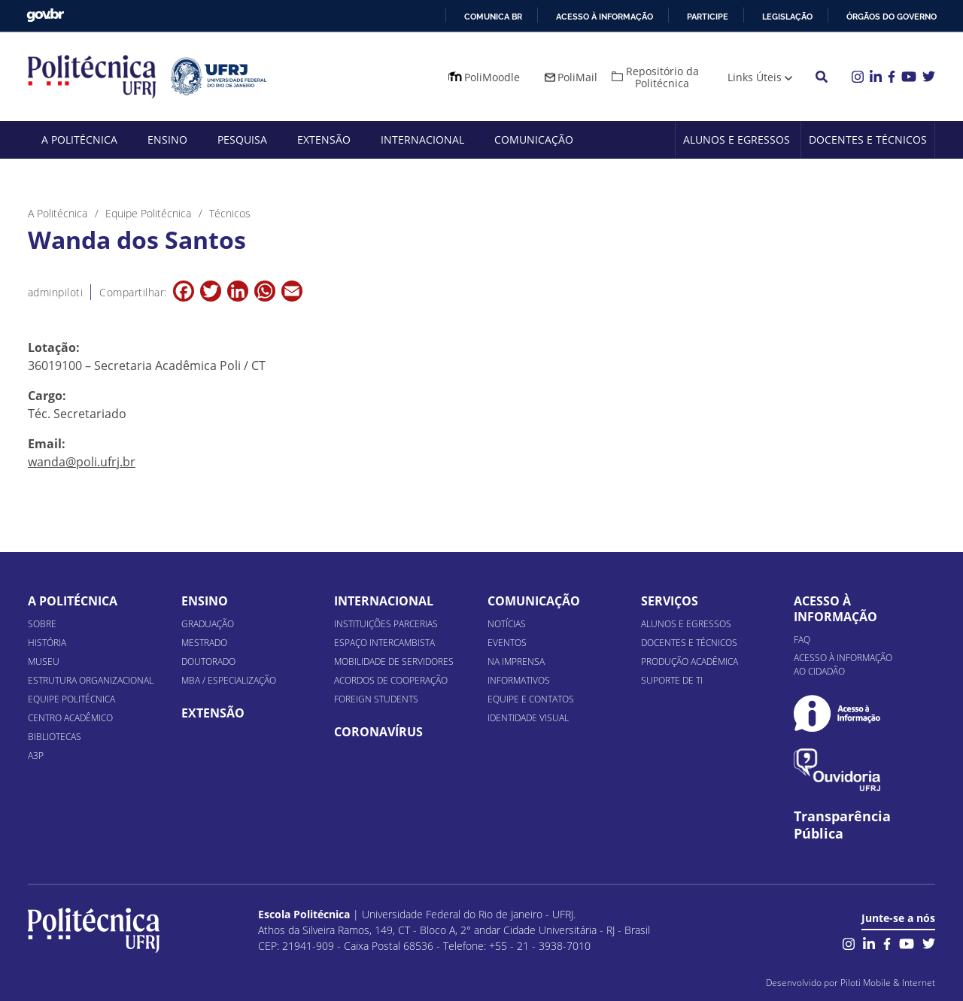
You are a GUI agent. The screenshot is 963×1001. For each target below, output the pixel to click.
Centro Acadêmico (70, 717)
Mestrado (204, 642)
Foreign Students (376, 699)
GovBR (45, 15)
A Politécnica (79, 139)
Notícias (507, 623)
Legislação (787, 16)
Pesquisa (242, 139)
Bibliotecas (54, 736)
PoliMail (577, 77)
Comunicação (533, 139)
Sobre (42, 623)
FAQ (802, 639)
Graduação (207, 623)
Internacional (422, 139)
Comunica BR (493, 16)
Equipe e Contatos (531, 699)
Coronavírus (378, 731)
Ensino (167, 139)
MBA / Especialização (228, 680)
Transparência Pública (842, 825)
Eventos (507, 642)
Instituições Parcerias (386, 623)
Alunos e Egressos (736, 139)
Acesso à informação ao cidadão (843, 664)
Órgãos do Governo (891, 16)
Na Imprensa (516, 661)
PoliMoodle (492, 77)
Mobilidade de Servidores (394, 661)
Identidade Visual (528, 717)
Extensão (324, 139)
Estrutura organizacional (90, 680)
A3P (36, 755)
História (47, 642)
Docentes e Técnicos (868, 139)
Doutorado (208, 661)
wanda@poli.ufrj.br (81, 461)
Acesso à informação (604, 16)
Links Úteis (755, 77)
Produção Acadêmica (689, 661)
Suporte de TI (672, 680)
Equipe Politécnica (71, 699)
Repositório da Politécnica (662, 77)
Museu (43, 661)
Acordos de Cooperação (391, 680)
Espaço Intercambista (384, 642)
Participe (707, 16)
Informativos (519, 680)
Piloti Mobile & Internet (887, 982)
